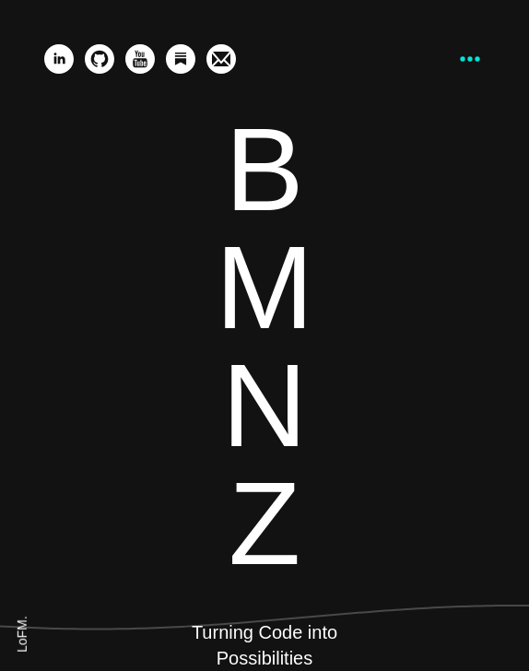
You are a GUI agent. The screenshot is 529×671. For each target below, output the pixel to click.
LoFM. (22, 634)
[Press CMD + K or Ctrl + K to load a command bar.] (470, 59)
